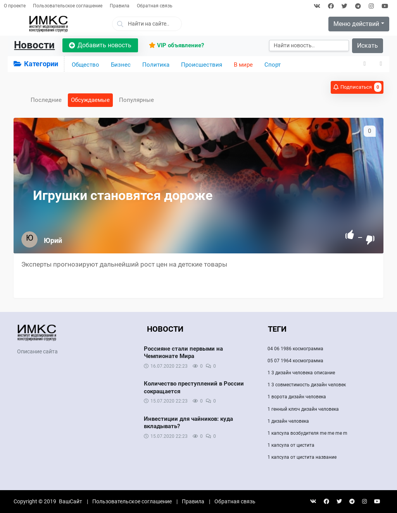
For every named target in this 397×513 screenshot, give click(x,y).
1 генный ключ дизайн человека (303, 409)
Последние (46, 99)
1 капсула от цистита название (302, 457)
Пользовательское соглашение (67, 6)
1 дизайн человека (288, 421)
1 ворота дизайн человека (297, 396)
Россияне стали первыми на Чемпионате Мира (183, 352)
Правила (119, 6)
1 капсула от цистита (291, 445)
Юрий (53, 240)
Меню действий (356, 24)
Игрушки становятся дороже (122, 195)
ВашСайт (70, 501)
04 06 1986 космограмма (295, 348)
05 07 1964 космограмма (295, 360)
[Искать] (309, 45)
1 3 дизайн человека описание (301, 372)
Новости (34, 45)
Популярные (136, 99)
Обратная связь (155, 6)
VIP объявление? (176, 45)
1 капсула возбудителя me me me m (307, 433)
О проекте (15, 6)
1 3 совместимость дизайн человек (307, 384)
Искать (367, 45)
